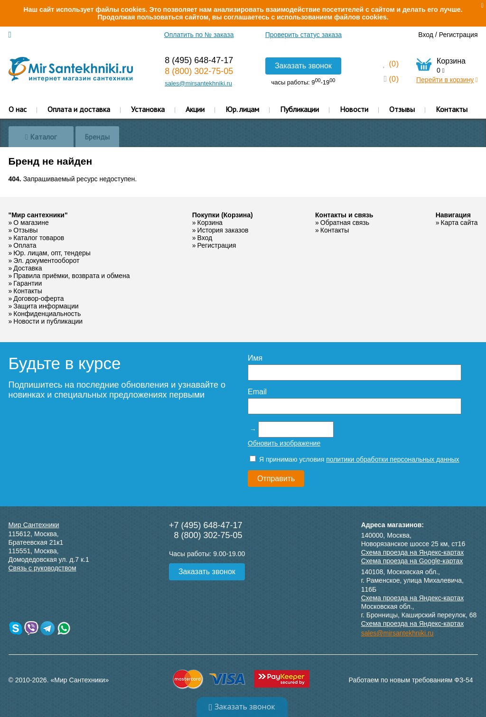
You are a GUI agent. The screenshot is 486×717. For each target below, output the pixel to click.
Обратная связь (344, 222)
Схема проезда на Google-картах (412, 561)
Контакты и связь (344, 215)
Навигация (453, 215)
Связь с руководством (42, 568)
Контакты (451, 109)
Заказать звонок (303, 66)
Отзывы (402, 109)
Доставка (27, 268)
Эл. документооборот (46, 260)
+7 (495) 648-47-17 (206, 525)
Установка (148, 109)
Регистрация (458, 34)
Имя (255, 358)
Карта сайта (459, 222)
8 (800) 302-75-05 (199, 71)
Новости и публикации (48, 321)
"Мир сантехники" (38, 215)
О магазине (30, 222)
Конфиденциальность (47, 313)
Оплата (24, 245)
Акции (195, 109)
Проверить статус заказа (303, 34)
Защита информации (45, 306)
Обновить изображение (284, 443)
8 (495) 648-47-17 (199, 60)
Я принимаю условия (354, 459)
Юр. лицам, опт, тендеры (52, 253)
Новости (354, 109)
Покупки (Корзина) (222, 215)
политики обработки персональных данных (392, 459)
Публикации (299, 109)
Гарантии (27, 283)
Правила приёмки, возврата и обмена (71, 275)
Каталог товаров (38, 238)
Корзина (210, 222)
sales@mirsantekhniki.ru (198, 83)
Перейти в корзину (446, 80)
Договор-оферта (38, 298)
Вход (425, 34)
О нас (18, 109)
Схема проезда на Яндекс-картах (412, 552)
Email (257, 392)
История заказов (223, 230)
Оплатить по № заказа (199, 34)
